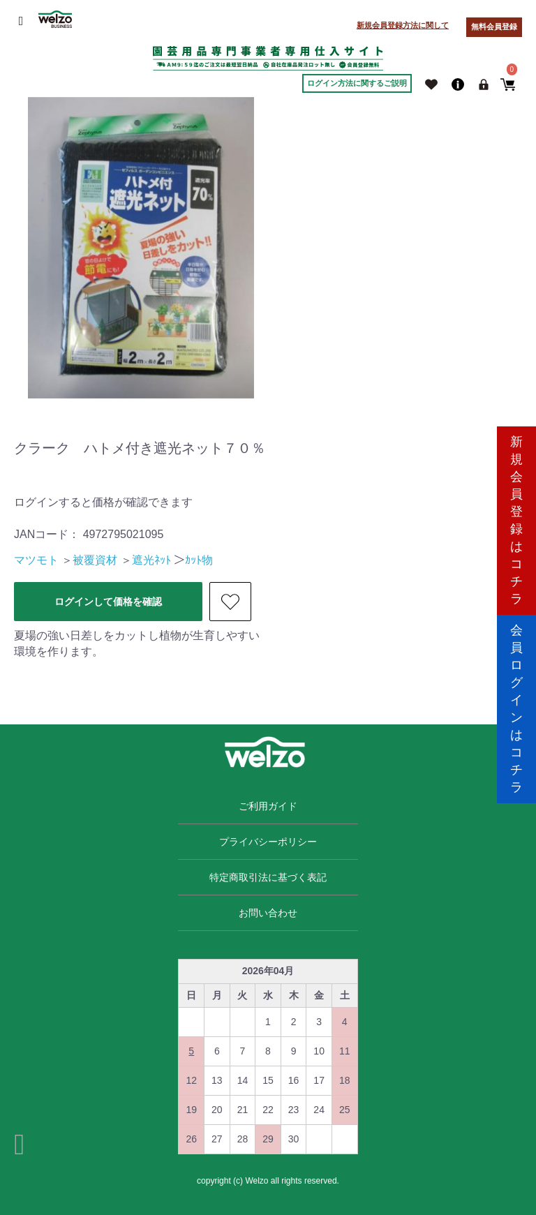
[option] (141, 247)
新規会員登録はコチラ (516, 513)
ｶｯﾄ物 (199, 560)
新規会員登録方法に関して (403, 25)
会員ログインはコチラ (516, 701)
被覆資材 (95, 560)
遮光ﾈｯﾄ (151, 560)
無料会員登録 (494, 26)
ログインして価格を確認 (108, 601)
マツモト (36, 560)
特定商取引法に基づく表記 (268, 877)
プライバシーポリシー (268, 841)
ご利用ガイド (268, 806)
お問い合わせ (268, 912)
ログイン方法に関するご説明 (357, 83)
